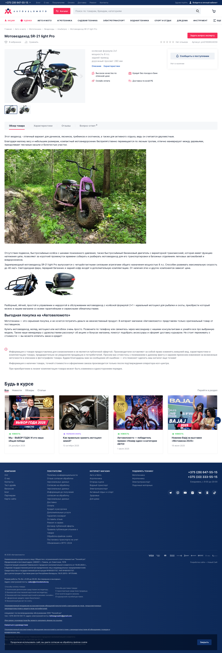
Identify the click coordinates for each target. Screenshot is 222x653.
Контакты (9, 482)
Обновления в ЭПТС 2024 (59, 543)
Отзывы (66, 125)
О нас (7, 478)
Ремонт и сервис (55, 522)
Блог (7, 492)
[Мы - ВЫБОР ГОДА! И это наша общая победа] (29, 424)
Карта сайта (10, 499)
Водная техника (139, 20)
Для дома (182, 20)
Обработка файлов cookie (59, 536)
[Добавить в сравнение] (31, 41)
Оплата (50, 505)
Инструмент (200, 20)
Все (7, 390)
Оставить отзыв (54, 519)
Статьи (42, 390)
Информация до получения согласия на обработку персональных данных (60, 495)
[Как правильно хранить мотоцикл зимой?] (84, 424)
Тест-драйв (10, 485)
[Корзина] (214, 11)
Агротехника (64, 20)
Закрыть (204, 642)
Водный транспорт (99, 485)
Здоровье (94, 495)
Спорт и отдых (163, 20)
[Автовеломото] (25, 11)
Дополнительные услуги (59, 512)
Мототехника (138, 475)
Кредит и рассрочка (57, 509)
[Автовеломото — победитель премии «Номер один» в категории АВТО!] (138, 424)
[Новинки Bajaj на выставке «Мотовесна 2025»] (192, 424)
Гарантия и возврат (56, 516)
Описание (96, 66)
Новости (17, 390)
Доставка (51, 502)
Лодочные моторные (142, 485)
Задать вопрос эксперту (202, 35)
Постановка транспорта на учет (62, 539)
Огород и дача (97, 482)
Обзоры (29, 390)
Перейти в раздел (207, 390)
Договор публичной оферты (60, 526)
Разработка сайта (197, 562)
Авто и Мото (95, 475)
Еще (217, 20)
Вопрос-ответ (88, 125)
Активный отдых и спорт (101, 492)
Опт (6, 475)
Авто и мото (45, 20)
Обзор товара (17, 125)
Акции (10, 20)
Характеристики (111, 66)
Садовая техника (88, 20)
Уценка (26, 20)
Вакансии (9, 488)
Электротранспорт (114, 20)
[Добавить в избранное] (13, 41)
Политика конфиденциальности (62, 475)
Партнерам (10, 495)
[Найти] (198, 11)
